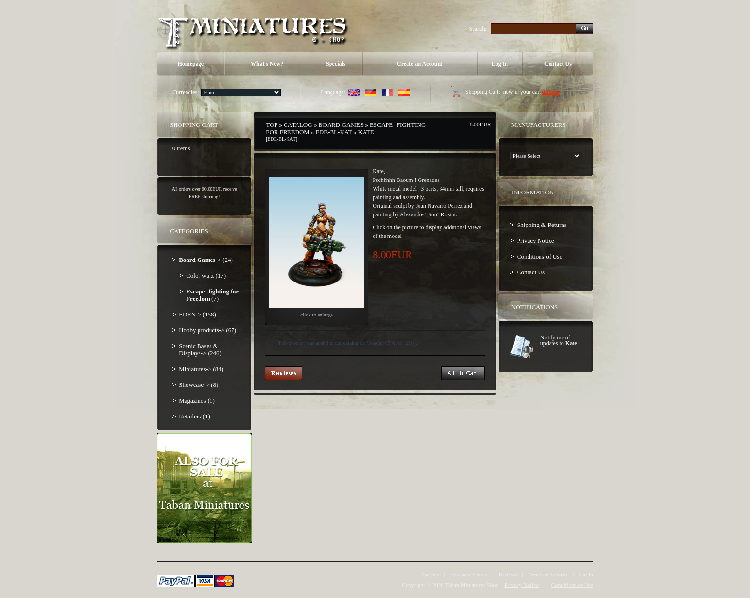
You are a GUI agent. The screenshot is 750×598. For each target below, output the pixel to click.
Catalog (298, 124)
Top (271, 124)
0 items (551, 92)
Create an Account (419, 63)
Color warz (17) (206, 275)
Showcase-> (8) (198, 384)
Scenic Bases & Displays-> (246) (200, 349)
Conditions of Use (539, 256)
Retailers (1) (194, 416)
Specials (335, 63)
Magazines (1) (197, 400)
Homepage (190, 63)
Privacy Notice (535, 240)
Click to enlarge (316, 247)
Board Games (341, 124)
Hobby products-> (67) (207, 330)
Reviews (508, 574)
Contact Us (558, 63)
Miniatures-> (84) (201, 368)
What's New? (267, 63)
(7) (212, 295)
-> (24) (206, 259)
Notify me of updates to (558, 340)
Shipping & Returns (542, 224)
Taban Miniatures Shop (472, 585)
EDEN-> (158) (197, 314)
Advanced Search (468, 574)
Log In (500, 63)
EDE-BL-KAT (334, 131)
